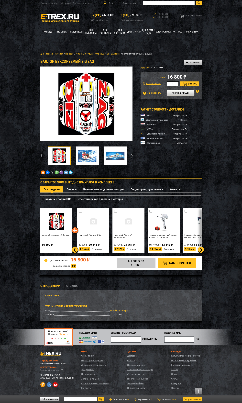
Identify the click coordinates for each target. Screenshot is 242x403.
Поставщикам (88, 374)
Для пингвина (105, 31)
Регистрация (129, 3)
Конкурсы (176, 383)
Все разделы (52, 189)
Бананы (72, 189)
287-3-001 (103, 15)
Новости (175, 374)
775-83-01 (132, 15)
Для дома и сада (148, 31)
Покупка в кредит (136, 364)
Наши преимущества (92, 360)
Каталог (55, 3)
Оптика (177, 31)
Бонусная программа (182, 364)
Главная (44, 3)
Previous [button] (41, 156)
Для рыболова (91, 31)
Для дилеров (87, 369)
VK (49, 384)
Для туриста (134, 31)
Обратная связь (50, 399)
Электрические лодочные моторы (100, 199)
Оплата (76, 3)
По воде (47, 31)
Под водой (76, 31)
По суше (61, 31)
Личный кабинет (135, 383)
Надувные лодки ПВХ (57, 199)
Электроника (163, 31)
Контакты (87, 3)
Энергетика (192, 31)
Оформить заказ (192, 399)
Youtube (55, 384)
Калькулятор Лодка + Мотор (185, 355)
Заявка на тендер (90, 378)
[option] (86, 104)
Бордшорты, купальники (147, 189)
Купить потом (152, 83)
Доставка (66, 3)
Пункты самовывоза (137, 378)
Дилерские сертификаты (93, 364)
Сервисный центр (136, 374)
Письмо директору (137, 387)
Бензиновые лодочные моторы (103, 189)
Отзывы (175, 387)
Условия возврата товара (140, 369)
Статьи (174, 378)
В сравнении (143, 399)
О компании (87, 355)
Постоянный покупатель (184, 360)
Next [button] (131, 156)
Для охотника (119, 31)
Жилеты (175, 189)
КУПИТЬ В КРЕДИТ (181, 92)
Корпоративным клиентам (95, 383)
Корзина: (167, 399)
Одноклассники (42, 384)
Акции (174, 369)
